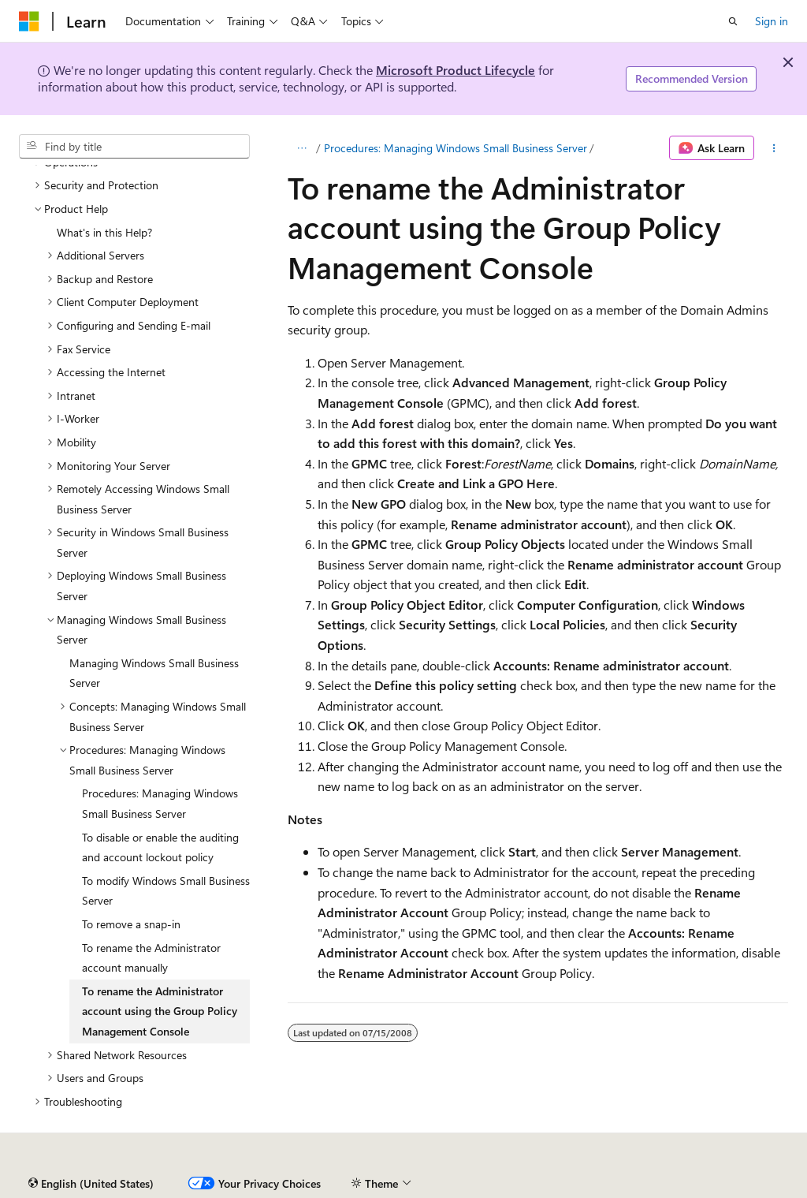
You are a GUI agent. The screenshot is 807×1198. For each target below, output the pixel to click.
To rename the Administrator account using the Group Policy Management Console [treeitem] (159, 1011)
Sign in (771, 20)
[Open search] (733, 21)
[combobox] (134, 146)
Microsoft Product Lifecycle (455, 70)
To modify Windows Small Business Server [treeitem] (166, 891)
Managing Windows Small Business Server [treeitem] (154, 673)
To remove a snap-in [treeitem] (131, 923)
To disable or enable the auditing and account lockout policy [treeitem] (160, 847)
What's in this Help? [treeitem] (104, 232)
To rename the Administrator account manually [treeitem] (151, 958)
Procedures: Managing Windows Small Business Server (455, 147)
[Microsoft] (29, 21)
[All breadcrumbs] (301, 148)
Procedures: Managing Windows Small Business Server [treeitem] (160, 803)
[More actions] (774, 148)
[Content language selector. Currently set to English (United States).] (91, 1183)
